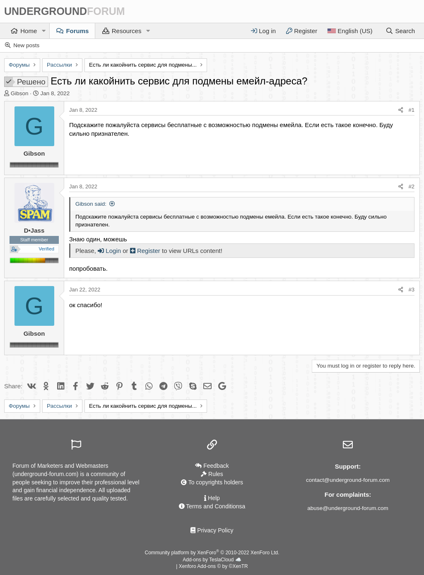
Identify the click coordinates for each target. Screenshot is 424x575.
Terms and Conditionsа (212, 506)
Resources (127, 30)
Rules (212, 474)
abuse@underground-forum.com (347, 508)
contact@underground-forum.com (348, 480)
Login (109, 250)
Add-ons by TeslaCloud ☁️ (212, 560)
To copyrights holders (212, 482)
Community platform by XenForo (212, 553)
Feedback (212, 465)
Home (28, 30)
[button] (43, 30)
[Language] (349, 30)
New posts (26, 45)
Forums (77, 30)
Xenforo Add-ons (213, 566)
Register (146, 250)
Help (212, 498)
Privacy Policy (211, 530)
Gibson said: (90, 204)
